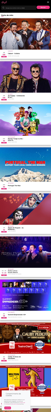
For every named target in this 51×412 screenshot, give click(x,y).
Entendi (7, 408)
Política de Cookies (15, 404)
